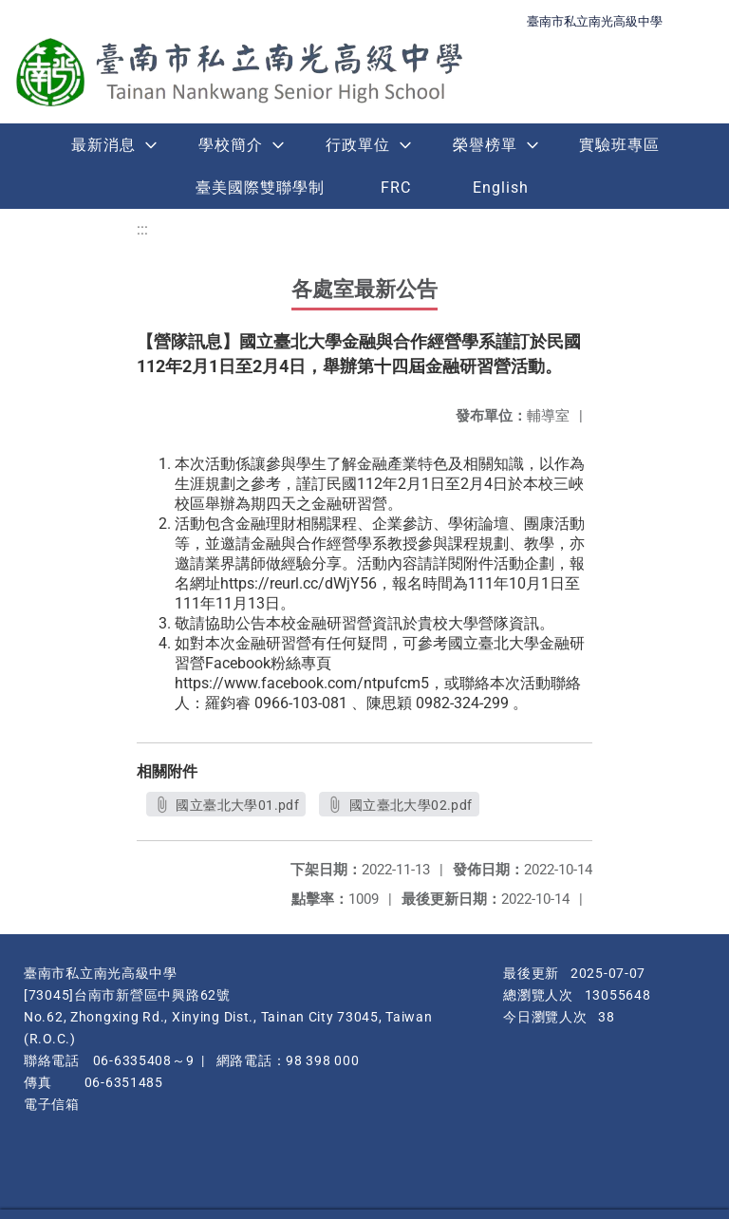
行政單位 (358, 145)
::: (142, 229)
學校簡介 (230, 145)
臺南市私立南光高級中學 (595, 21)
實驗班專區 (619, 145)
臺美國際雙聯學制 (260, 187)
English (501, 187)
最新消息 (103, 145)
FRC (396, 187)
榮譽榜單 (485, 145)
